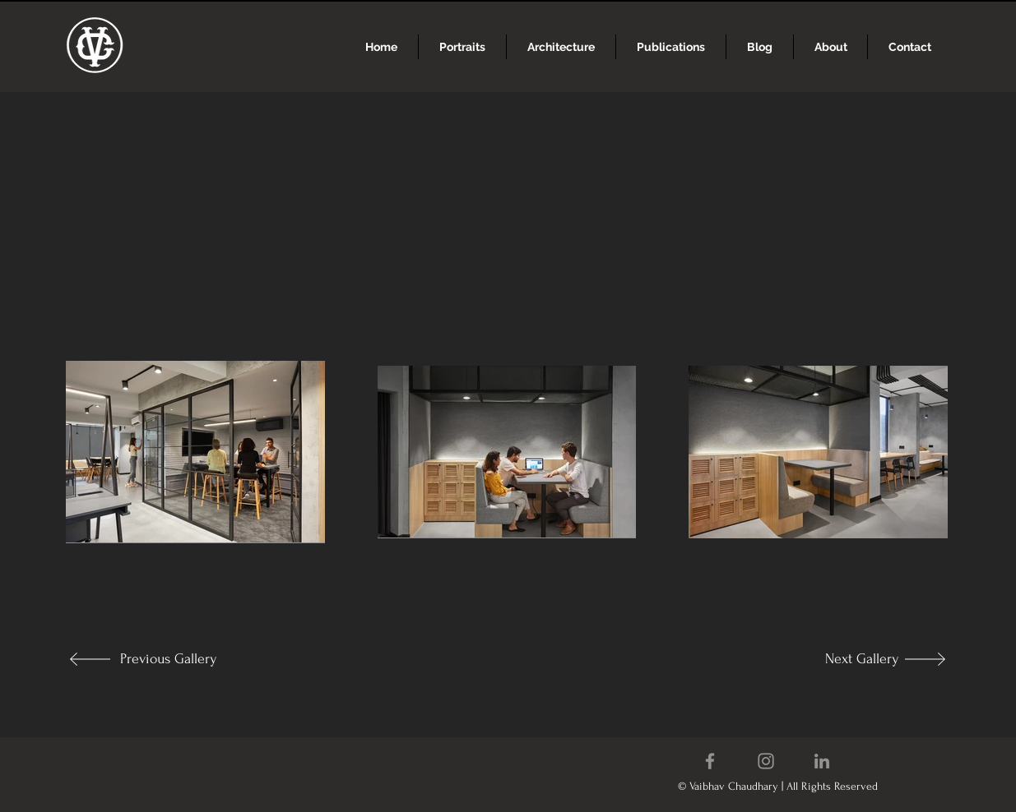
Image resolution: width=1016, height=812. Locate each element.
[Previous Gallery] (174, 659)
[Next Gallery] (845, 659)
